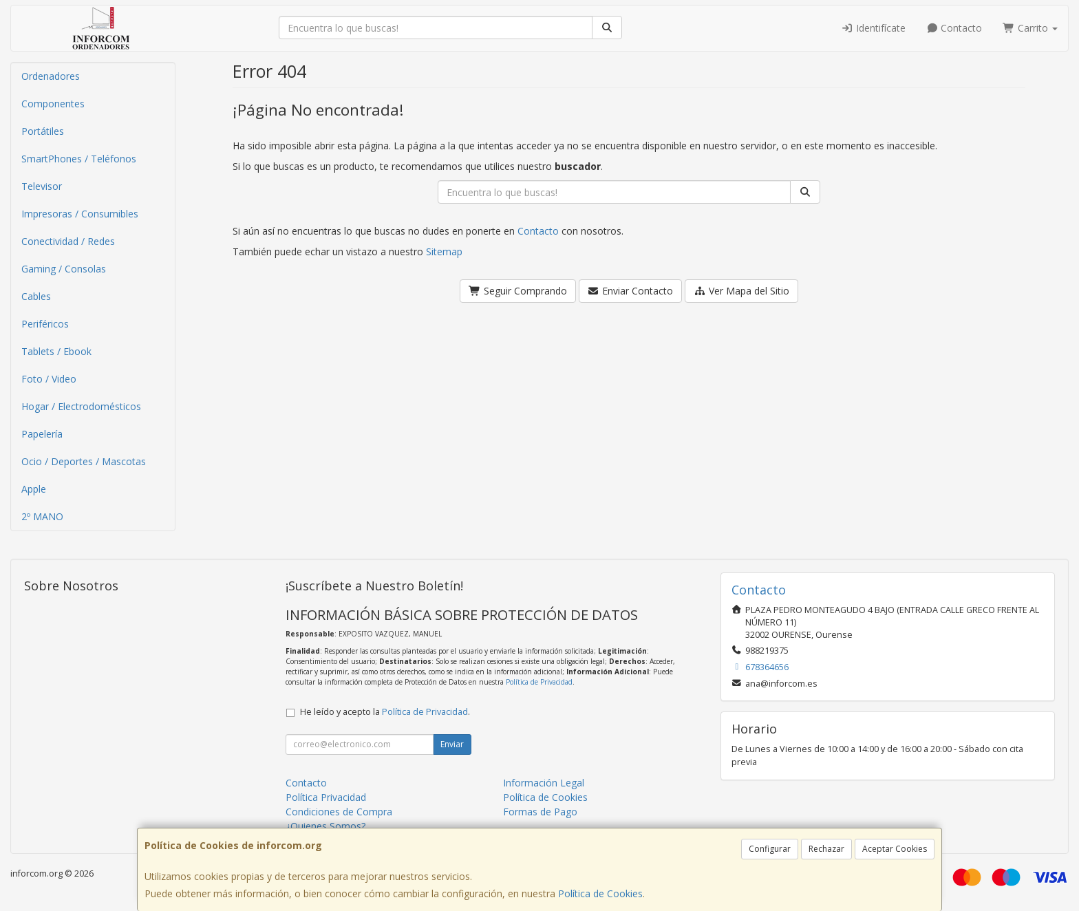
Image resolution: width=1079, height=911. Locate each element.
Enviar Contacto (631, 290)
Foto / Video (48, 378)
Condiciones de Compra (339, 811)
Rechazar (826, 849)
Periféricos (45, 323)
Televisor (41, 186)
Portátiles (42, 131)
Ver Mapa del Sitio (741, 290)
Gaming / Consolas (63, 268)
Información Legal (543, 782)
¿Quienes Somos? (325, 826)
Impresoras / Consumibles (79, 213)
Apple (33, 488)
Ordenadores (50, 76)
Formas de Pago (540, 811)
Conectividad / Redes (68, 241)
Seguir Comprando (518, 290)
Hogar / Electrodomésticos (81, 406)
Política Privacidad (326, 797)
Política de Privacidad (539, 682)
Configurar (770, 849)
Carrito (1030, 27)
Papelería (42, 433)
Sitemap (444, 251)
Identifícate (873, 27)
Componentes (53, 103)
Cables (36, 296)
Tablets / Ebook (56, 351)
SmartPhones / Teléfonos (78, 158)
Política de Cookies (600, 893)
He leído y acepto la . (385, 712)
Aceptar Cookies (894, 849)
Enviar (452, 744)
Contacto (954, 27)
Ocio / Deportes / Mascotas (83, 461)
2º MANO (42, 516)
